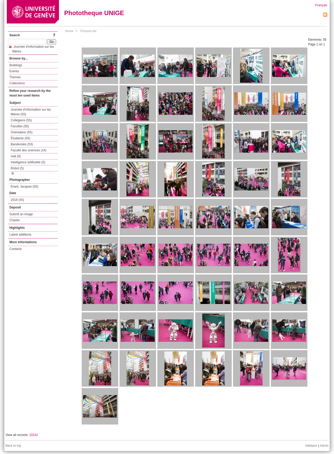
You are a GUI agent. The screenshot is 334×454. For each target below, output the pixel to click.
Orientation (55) (21, 132)
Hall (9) (16, 156)
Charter (14, 220)
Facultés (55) (20, 126)
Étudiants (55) (20, 138)
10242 (33, 435)
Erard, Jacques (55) (24, 186)
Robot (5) (17, 168)
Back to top (13, 445)
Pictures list (88, 31)
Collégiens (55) (21, 120)
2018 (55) (17, 200)
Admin (324, 445)
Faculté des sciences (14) (28, 150)
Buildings (15, 65)
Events (14, 71)
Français (321, 5)
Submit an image (21, 214)
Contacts (15, 249)
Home (69, 31)
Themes (15, 77)
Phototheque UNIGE (94, 12)
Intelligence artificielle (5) (28, 162)
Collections (17, 83)
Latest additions (20, 234)
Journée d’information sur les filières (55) (31, 112)
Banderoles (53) (22, 144)
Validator (311, 445)
